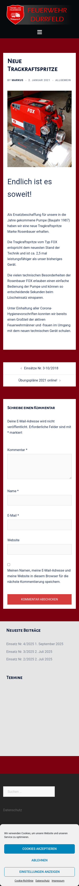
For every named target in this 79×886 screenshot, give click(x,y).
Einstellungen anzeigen (39, 872)
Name (13, 491)
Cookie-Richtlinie (24, 880)
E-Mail (13, 515)
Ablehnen (39, 860)
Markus (17, 80)
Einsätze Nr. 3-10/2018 (41, 368)
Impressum (58, 880)
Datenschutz (42, 880)
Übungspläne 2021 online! (37, 380)
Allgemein (63, 80)
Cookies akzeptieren (39, 849)
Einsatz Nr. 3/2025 (20, 652)
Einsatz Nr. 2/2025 (20, 659)
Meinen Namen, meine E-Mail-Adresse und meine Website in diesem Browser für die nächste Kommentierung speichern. (39, 576)
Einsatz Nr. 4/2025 (20, 644)
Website (13, 540)
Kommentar (17, 450)
